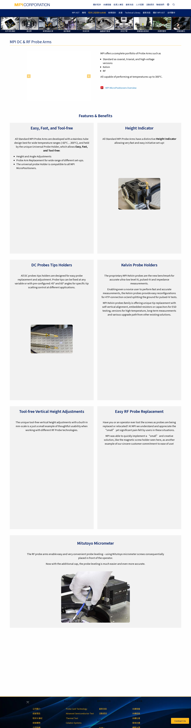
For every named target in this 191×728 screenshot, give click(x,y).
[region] (59, 76)
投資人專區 (118, 4)
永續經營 (136, 713)
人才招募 (140, 4)
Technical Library (132, 12)
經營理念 (36, 713)
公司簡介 (36, 708)
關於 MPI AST (159, 12)
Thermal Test (72, 718)
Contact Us (180, 720)
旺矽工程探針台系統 (97, 12)
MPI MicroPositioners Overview (120, 87)
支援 (120, 12)
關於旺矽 (97, 4)
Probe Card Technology (76, 708)
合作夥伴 (171, 12)
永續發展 (107, 4)
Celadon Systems (73, 722)
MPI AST (76, 12)
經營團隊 (36, 722)
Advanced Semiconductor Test (80, 713)
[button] (29, 76)
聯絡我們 (160, 4)
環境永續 (136, 722)
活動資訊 (150, 4)
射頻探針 (112, 12)
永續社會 (136, 718)
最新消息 (130, 4)
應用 (84, 12)
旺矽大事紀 (37, 718)
